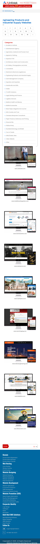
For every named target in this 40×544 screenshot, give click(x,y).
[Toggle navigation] (13, 11)
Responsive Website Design (10, 491)
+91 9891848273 (7, 11)
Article (5, 446)
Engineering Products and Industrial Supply (18, 75)
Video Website (10, 139)
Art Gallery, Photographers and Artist (16, 65)
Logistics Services (11, 99)
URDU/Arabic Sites (11, 135)
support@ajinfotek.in (11, 529)
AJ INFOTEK (33, 543)
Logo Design (6, 507)
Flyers (4, 510)
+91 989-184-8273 (10, 532)
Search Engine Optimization (10, 496)
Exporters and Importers (13, 82)
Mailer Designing (7, 519)
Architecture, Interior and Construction (17, 62)
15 (22, 34)
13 (10, 34)
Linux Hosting (6, 466)
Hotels (8, 89)
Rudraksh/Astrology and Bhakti (15, 129)
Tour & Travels (10, 132)
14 (16, 34)
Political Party (10, 125)
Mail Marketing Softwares (10, 517)
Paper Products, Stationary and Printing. (17, 119)
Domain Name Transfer (9, 461)
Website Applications (8, 485)
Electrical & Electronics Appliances (16, 72)
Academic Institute (11, 45)
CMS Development (8, 489)
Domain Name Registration (10, 457)
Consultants (9, 68)
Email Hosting (6, 470)
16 (27, 34)
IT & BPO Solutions (11, 92)
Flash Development (8, 480)
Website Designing (8, 475)
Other (7, 142)
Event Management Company (14, 79)
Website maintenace (8, 479)
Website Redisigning (8, 477)
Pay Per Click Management (10, 498)
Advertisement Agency (12, 48)
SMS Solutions (7, 521)
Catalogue (5, 509)
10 (26, 31)
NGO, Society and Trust (12, 112)
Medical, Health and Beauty (14, 102)
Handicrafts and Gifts (12, 85)
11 (31, 31)
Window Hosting (7, 468)
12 (5, 34)
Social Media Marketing (9, 500)
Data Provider (6, 523)
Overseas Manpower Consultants (15, 115)
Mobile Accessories (11, 105)
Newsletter (6, 512)
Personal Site (9, 122)
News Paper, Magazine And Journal (16, 109)
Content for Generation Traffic (11, 502)
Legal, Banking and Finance (14, 95)
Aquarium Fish (10, 58)
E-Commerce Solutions (9, 487)
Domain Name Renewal (9, 459)
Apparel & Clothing (11, 55)
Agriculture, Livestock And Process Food (17, 52)
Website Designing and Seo (17, 543)
